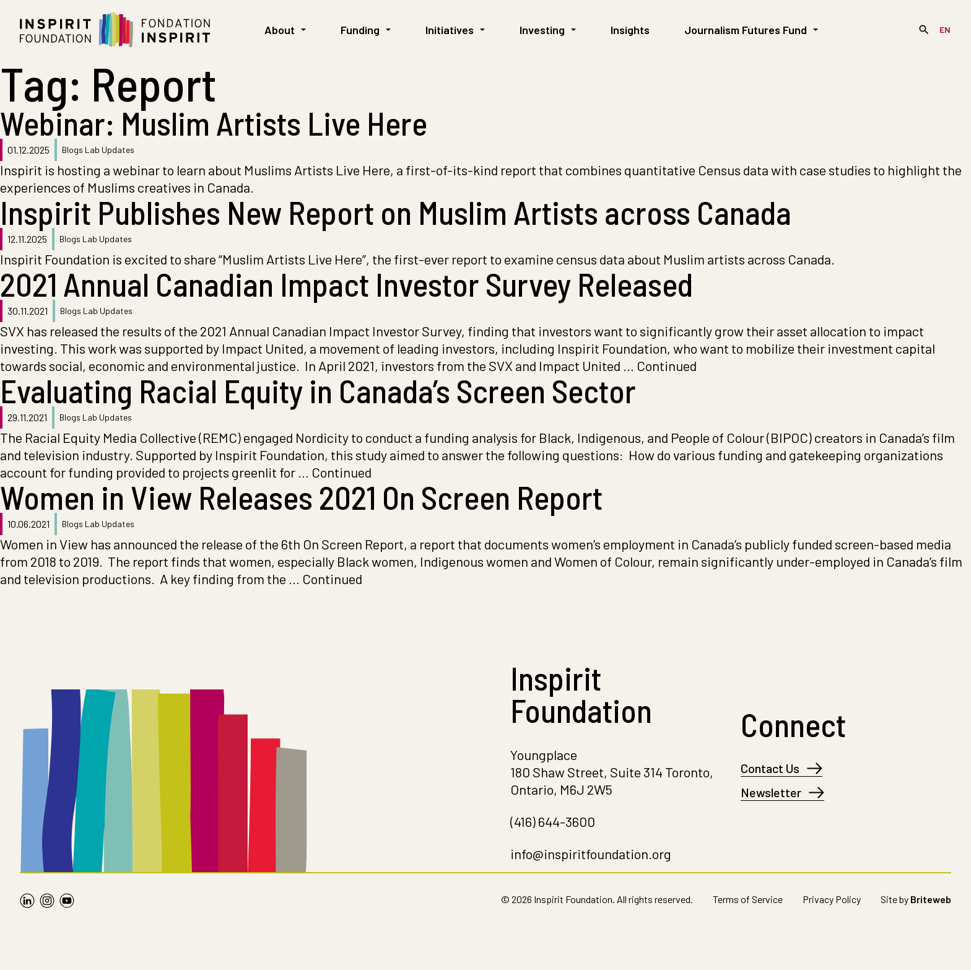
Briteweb (930, 899)
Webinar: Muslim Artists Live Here (213, 122)
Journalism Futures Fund (751, 30)
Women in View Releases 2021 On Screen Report (301, 497)
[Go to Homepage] (115, 29)
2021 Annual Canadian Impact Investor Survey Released (346, 283)
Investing (548, 30)
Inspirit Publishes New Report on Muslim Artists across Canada (399, 212)
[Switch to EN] (945, 29)
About (285, 30)
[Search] (924, 30)
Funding (366, 30)
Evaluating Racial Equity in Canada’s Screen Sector (318, 390)
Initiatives (455, 30)
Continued (667, 365)
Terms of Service (748, 899)
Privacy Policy (832, 899)
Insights (630, 30)
